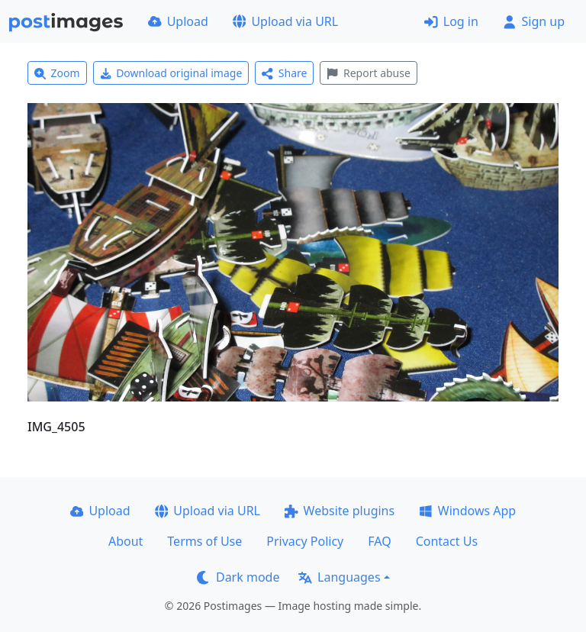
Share (284, 73)
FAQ (379, 541)
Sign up (534, 21)
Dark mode (238, 577)
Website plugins (339, 510)
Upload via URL (285, 21)
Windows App (467, 510)
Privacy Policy (304, 541)
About (125, 541)
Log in (451, 21)
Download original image (171, 73)
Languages (339, 577)
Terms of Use (204, 541)
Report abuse (368, 73)
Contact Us (447, 541)
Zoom (57, 73)
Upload (178, 21)
